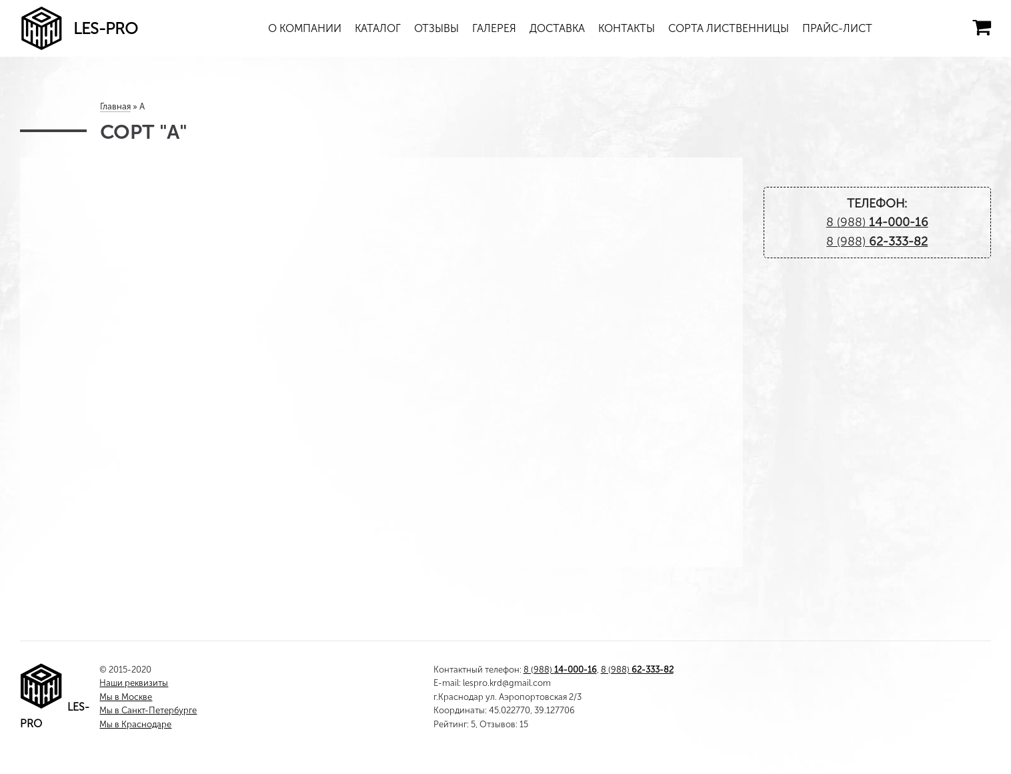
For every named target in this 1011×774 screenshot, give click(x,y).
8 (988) (877, 222)
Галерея (494, 28)
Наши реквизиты (133, 683)
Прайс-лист (837, 28)
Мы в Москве (125, 697)
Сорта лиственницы (728, 28)
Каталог (378, 28)
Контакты (626, 28)
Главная (115, 106)
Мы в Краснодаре (135, 724)
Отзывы (436, 28)
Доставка (557, 28)
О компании (304, 28)
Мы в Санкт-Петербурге (148, 710)
